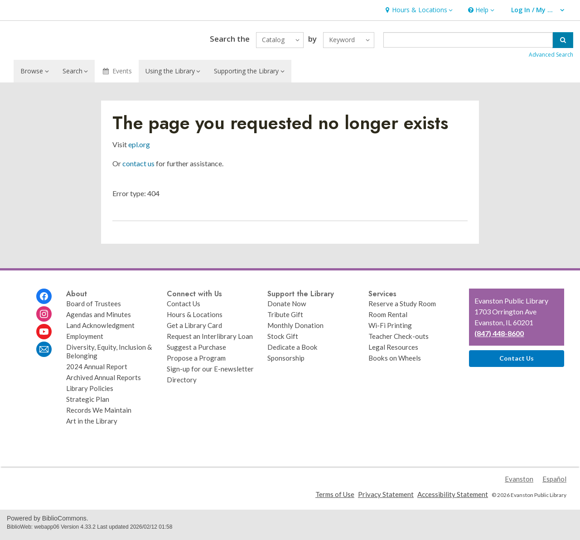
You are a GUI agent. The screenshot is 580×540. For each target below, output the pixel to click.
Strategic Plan (87, 403)
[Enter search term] (468, 42)
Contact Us (183, 308)
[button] (418, 10)
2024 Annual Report (96, 370)
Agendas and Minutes (98, 318)
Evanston (519, 483)
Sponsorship (285, 362)
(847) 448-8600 (499, 337)
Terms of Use (334, 498)
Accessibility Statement (452, 498)
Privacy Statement (386, 498)
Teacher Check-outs (398, 340)
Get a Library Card (194, 329)
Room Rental (387, 318)
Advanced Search (551, 57)
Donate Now (286, 308)
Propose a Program (196, 362)
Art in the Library (91, 425)
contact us (138, 167)
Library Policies (89, 392)
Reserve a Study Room (402, 308)
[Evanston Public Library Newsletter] (44, 353)
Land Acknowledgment (100, 329)
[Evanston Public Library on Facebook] (44, 300)
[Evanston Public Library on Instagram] (44, 318)
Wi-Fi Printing (390, 329)
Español (554, 483)
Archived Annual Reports (103, 381)
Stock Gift (282, 340)
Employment (84, 340)
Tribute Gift (285, 318)
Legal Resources (393, 351)
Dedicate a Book (292, 351)
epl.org (139, 148)
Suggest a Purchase (196, 351)
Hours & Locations (194, 318)
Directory (182, 384)
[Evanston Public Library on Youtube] (44, 335)
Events (117, 75)
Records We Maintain (98, 414)
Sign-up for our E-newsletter (210, 373)
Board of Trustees (93, 308)
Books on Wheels (394, 362)
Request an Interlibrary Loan (210, 340)
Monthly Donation (295, 329)
